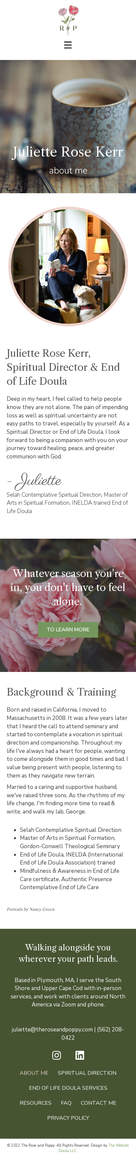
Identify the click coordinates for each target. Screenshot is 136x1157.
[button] (57, 1055)
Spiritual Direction (87, 1073)
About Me (34, 1073)
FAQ (66, 1103)
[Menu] (68, 45)
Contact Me (98, 1103)
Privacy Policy (68, 1118)
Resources (36, 1103)
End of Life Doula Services (68, 1088)
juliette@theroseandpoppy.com (52, 1029)
